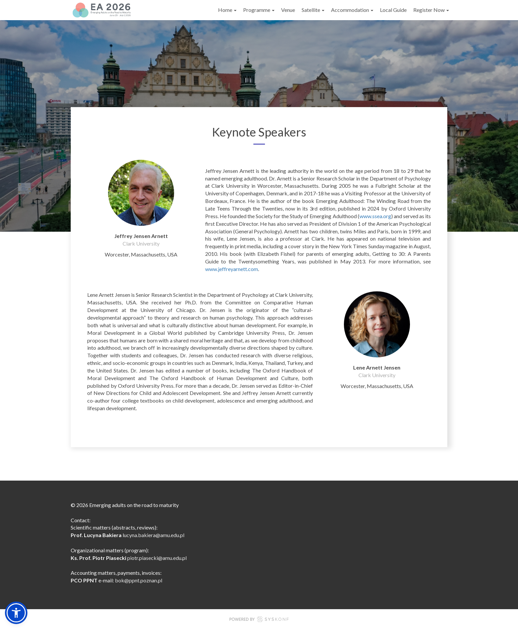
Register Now (431, 10)
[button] (16, 612)
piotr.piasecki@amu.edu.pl (157, 558)
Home (227, 10)
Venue (288, 10)
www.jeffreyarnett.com (231, 269)
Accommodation (352, 10)
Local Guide (393, 10)
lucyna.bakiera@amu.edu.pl (153, 535)
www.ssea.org (375, 216)
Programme (259, 10)
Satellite (313, 10)
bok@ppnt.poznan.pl (138, 580)
